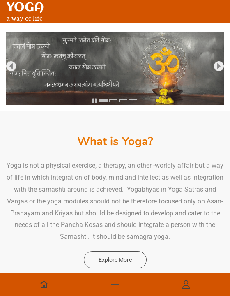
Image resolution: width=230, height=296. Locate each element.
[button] (11, 66)
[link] (115, 38)
